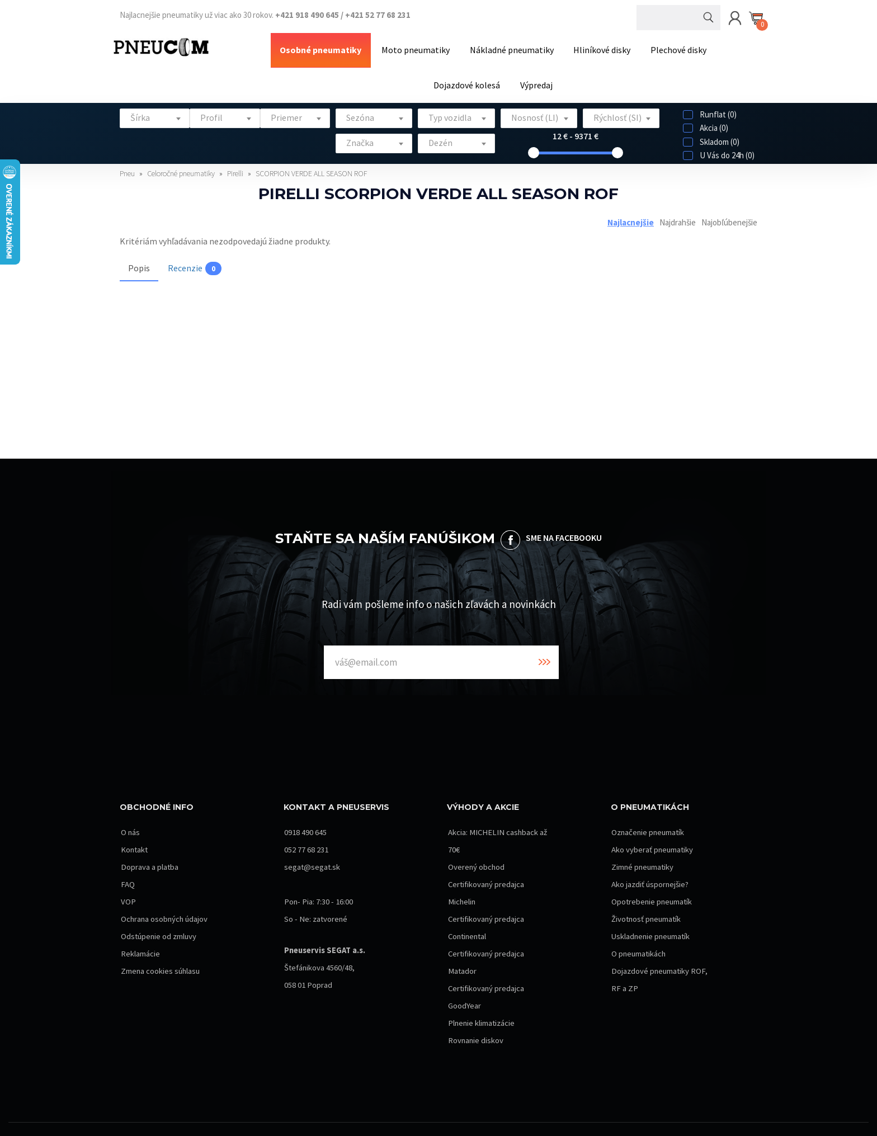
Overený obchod (475, 853)
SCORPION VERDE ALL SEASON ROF (311, 159)
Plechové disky (625, 46)
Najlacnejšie (630, 207)
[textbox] (154, 103)
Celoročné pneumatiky (181, 159)
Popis (139, 254)
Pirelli (236, 159)
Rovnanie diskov (475, 1026)
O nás (129, 818)
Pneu (128, 159)
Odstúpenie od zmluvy (158, 940)
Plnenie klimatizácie (481, 1009)
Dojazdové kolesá (699, 46)
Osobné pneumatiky (295, 46)
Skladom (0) (711, 127)
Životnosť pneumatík (647, 905)
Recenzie (194, 254)
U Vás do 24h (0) (719, 141)
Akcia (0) (705, 114)
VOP (127, 888)
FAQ (127, 870)
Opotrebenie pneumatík (652, 888)
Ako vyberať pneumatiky (652, 836)
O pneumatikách (639, 940)
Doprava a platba (149, 853)
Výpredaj (493, 74)
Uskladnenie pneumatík (651, 922)
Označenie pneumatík (648, 818)
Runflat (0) (710, 100)
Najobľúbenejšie (729, 207)
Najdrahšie (677, 207)
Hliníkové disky (555, 46)
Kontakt (134, 836)
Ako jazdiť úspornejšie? (650, 870)
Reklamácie (139, 957)
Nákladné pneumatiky (472, 46)
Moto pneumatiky (383, 46)
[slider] (533, 138)
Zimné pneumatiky (643, 853)
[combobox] (155, 104)
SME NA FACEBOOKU (564, 523)
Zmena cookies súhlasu (160, 974)
